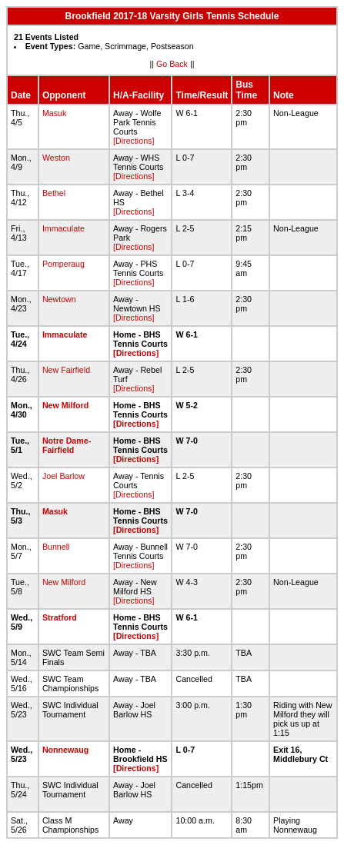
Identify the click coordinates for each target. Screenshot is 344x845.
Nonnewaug (65, 749)
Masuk (54, 113)
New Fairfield (66, 369)
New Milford (65, 405)
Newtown (59, 299)
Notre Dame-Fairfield (66, 445)
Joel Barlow (63, 476)
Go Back (172, 63)
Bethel (53, 193)
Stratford (59, 617)
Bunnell (56, 546)
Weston (56, 157)
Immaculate (63, 228)
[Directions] (133, 140)
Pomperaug (63, 263)
